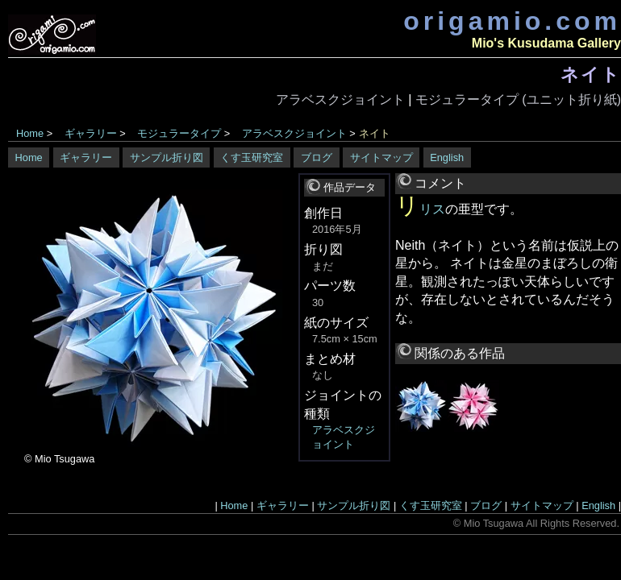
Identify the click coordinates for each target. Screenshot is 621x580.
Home (30, 133)
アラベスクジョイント (340, 99)
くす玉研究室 (251, 157)
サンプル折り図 (166, 157)
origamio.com (512, 20)
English (447, 157)
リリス (420, 209)
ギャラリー (91, 133)
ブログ (316, 157)
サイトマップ (381, 157)
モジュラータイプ (179, 133)
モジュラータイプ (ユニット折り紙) (518, 99)
